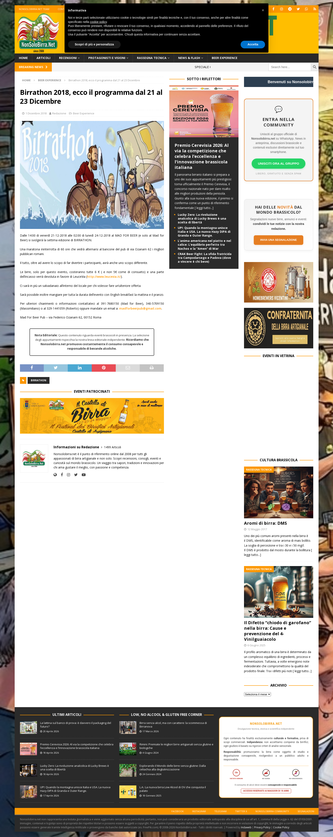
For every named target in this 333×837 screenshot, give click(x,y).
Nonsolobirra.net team (34, 9)
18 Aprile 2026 (51, 752)
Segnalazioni (306, 811)
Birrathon (38, 380)
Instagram (199, 811)
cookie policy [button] (98, 22)
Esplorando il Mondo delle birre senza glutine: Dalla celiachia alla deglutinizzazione (173, 767)
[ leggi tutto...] (204, 208)
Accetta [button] (252, 44)
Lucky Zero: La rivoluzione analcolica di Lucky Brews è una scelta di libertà (202, 218)
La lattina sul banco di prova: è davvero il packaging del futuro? (75, 724)
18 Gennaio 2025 (152, 795)
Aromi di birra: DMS (265, 523)
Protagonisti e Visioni (106, 58)
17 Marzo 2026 (151, 731)
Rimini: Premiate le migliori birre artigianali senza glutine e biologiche (176, 746)
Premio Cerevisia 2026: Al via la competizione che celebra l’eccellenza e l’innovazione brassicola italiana (202, 156)
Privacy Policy (262, 827)
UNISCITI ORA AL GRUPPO (278, 163)
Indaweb (246, 827)
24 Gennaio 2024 (152, 774)
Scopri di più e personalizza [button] (94, 44)
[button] (263, 10)
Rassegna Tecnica (151, 58)
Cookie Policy (281, 827)
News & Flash (189, 58)
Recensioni (68, 58)
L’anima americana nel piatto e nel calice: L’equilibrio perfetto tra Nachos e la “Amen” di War (204, 244)
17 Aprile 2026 (51, 795)
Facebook (177, 811)
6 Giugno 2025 (256, 645)
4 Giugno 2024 (150, 752)
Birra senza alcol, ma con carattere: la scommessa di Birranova (173, 724)
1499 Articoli (112, 447)
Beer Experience (224, 58)
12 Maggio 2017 (257, 529)
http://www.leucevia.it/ (104, 277)
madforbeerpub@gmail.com (140, 308)
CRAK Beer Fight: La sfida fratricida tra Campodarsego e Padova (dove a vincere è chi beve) (204, 258)
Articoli (43, 58)
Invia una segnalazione (278, 239)
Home (23, 58)
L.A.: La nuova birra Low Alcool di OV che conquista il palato (173, 789)
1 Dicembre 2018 (36, 113)
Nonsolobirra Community (272, 811)
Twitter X (241, 811)
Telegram (220, 811)
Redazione (59, 113)
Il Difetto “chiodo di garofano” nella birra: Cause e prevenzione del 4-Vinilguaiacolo (277, 631)
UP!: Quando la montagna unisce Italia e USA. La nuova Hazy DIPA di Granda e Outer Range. (204, 231)
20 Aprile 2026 (51, 731)
